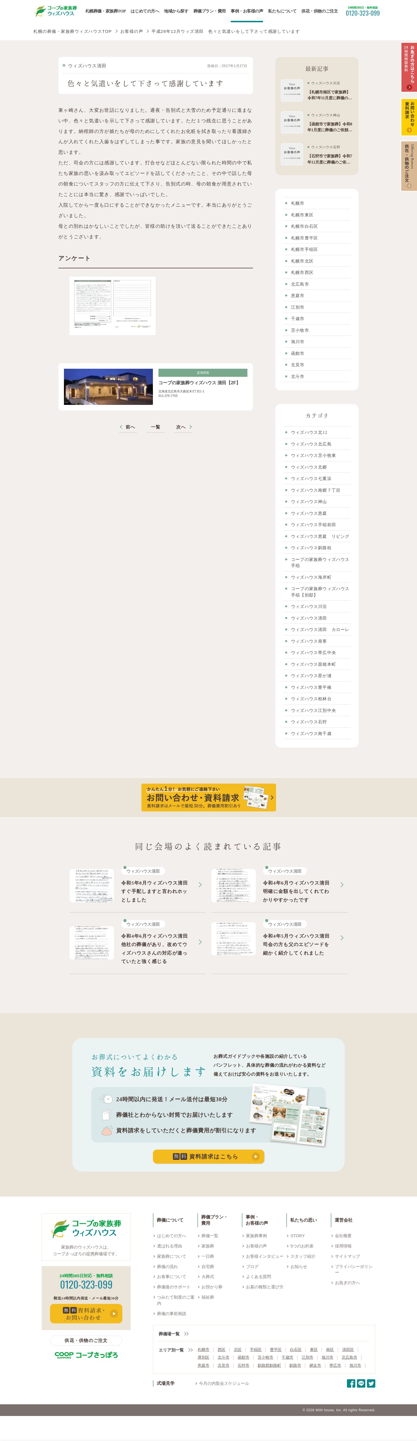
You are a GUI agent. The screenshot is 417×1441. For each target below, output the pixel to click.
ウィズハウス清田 (87, 65)
